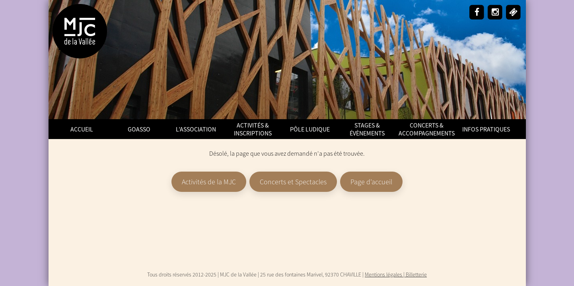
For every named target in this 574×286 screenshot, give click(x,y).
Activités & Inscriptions (253, 129)
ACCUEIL (81, 129)
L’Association (196, 129)
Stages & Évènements (367, 129)
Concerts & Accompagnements (427, 129)
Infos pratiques (486, 129)
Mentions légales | (385, 274)
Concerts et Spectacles (293, 181)
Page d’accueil (371, 181)
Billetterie (416, 274)
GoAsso (139, 129)
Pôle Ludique (310, 129)
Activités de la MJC (209, 181)
